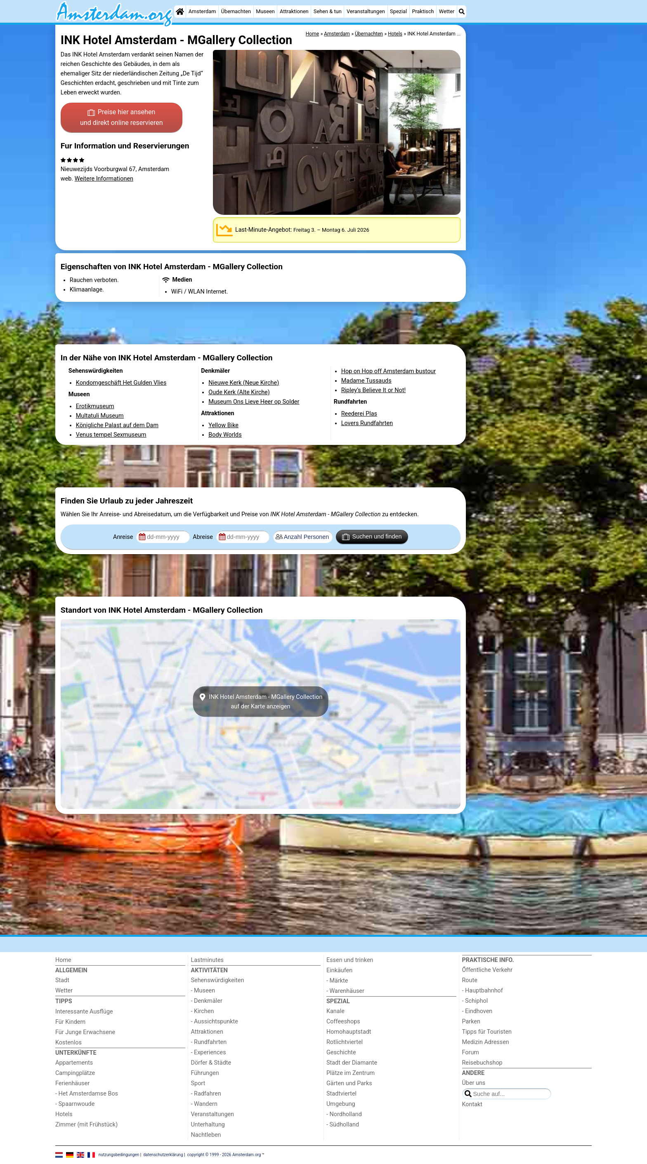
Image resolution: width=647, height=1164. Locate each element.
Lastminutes (207, 960)
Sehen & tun (328, 11)
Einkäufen (339, 970)
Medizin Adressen (485, 1042)
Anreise (124, 537)
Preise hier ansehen (121, 118)
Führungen (205, 1073)
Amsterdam (202, 11)
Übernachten (236, 11)
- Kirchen (202, 1011)
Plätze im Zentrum (350, 1073)
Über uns (474, 1082)
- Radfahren (206, 1093)
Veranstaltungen (366, 11)
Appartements (74, 1062)
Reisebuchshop (482, 1062)
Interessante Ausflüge (84, 1011)
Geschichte (341, 1052)
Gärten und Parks (349, 1083)
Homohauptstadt (348, 1031)
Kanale (335, 1011)
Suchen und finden (371, 537)
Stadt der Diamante (351, 1062)
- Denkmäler (206, 1000)
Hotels (64, 1114)
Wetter (446, 11)
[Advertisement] (530, 214)
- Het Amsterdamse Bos (86, 1093)
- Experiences (208, 1052)
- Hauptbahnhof (482, 990)
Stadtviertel (341, 1093)
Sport (198, 1083)
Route (469, 980)
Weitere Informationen (104, 178)
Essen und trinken (349, 960)
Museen (265, 11)
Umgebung (340, 1104)
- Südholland (342, 1124)
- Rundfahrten (209, 1042)
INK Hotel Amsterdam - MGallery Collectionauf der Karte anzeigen (261, 701)
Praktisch (423, 11)
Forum (470, 1052)
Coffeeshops (343, 1021)
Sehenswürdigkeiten (217, 980)
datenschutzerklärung (163, 1154)
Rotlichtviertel (344, 1042)
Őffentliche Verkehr (487, 970)
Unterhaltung (208, 1124)
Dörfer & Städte (211, 1062)
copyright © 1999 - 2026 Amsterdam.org (224, 1154)
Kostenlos (68, 1042)
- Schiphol (475, 1000)
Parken (471, 1021)
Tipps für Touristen (487, 1031)
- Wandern (204, 1104)
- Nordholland (344, 1114)
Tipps (63, 1001)
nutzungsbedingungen (119, 1154)
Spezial (398, 11)
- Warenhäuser (345, 991)
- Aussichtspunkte (214, 1021)
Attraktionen (294, 11)
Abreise (203, 537)
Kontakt (472, 1104)
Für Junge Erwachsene (85, 1032)
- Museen (203, 990)
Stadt (62, 980)
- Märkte (337, 980)
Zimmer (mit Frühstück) (86, 1124)
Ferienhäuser (72, 1083)
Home (63, 960)
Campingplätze (75, 1073)
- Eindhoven (477, 1011)
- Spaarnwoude (74, 1104)
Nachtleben (206, 1134)
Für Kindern (70, 1021)
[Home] (180, 11)
